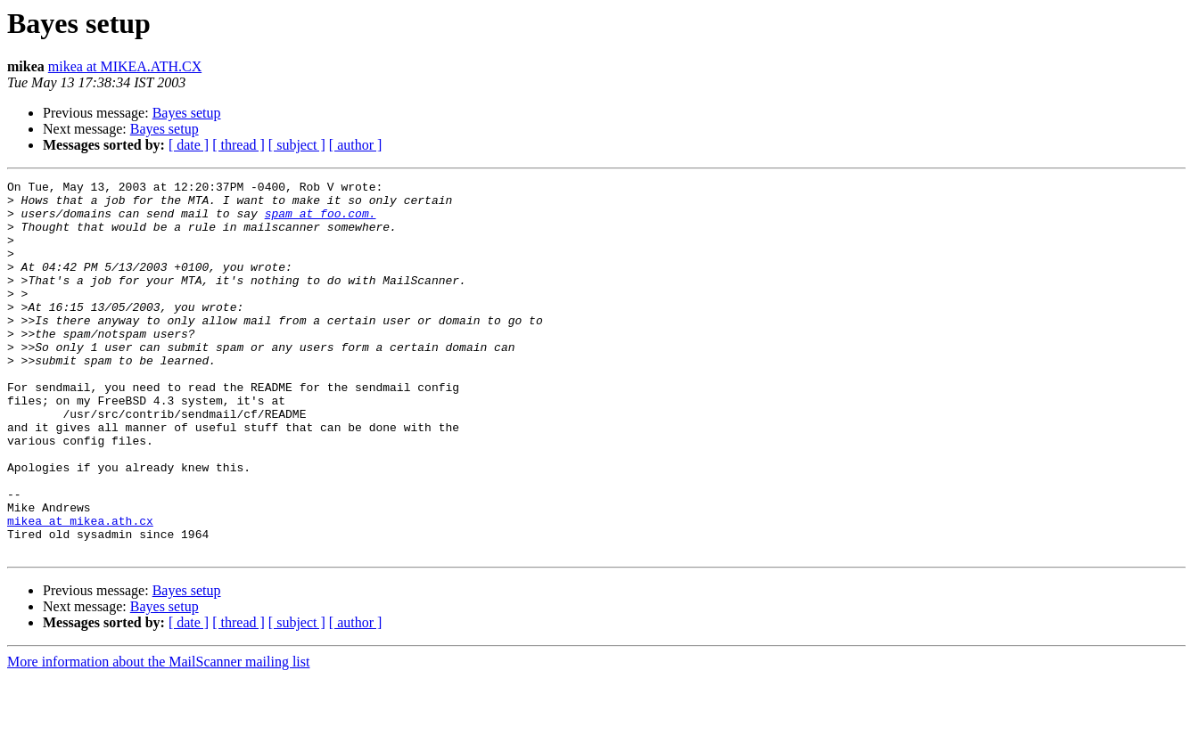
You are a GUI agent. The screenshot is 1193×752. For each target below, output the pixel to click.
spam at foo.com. (320, 221)
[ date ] (189, 144)
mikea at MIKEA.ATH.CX (125, 66)
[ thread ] (238, 144)
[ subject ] (296, 144)
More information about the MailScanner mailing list (158, 736)
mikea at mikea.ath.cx (80, 590)
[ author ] (356, 144)
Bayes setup (186, 112)
